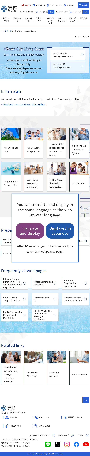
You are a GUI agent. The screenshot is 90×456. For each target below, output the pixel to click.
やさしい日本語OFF (56, 5)
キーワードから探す (37, 12)
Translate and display (30, 231)
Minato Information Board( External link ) (24, 104)
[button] (26, 5)
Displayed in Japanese (60, 231)
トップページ (6, 31)
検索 (85, 12)
